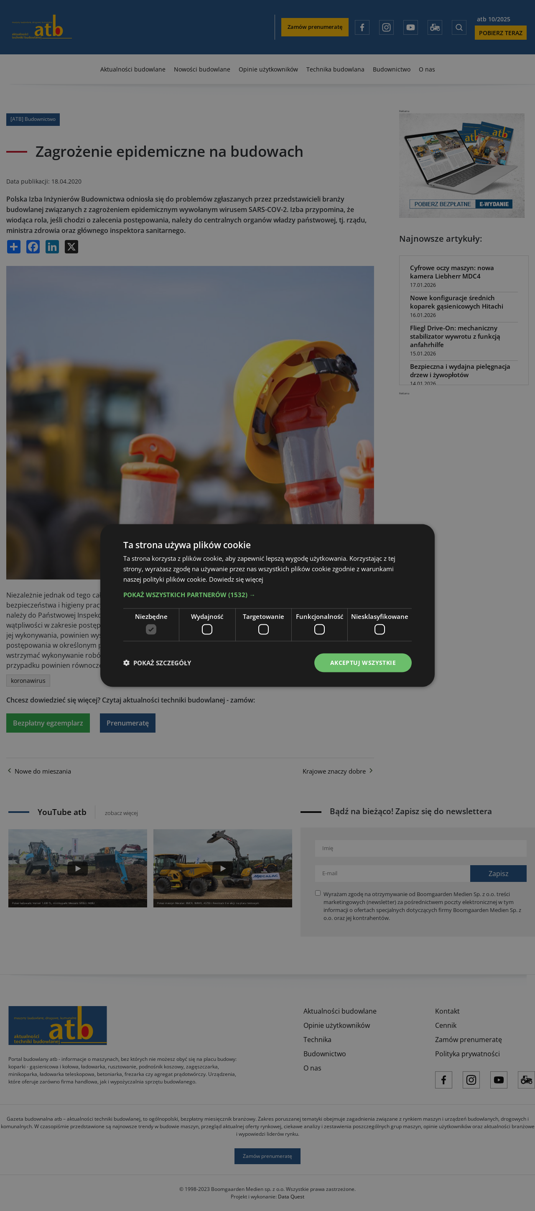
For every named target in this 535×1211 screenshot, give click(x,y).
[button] (267, 594)
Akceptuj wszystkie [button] (363, 663)
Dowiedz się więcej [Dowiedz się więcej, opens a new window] (236, 579)
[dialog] (267, 605)
